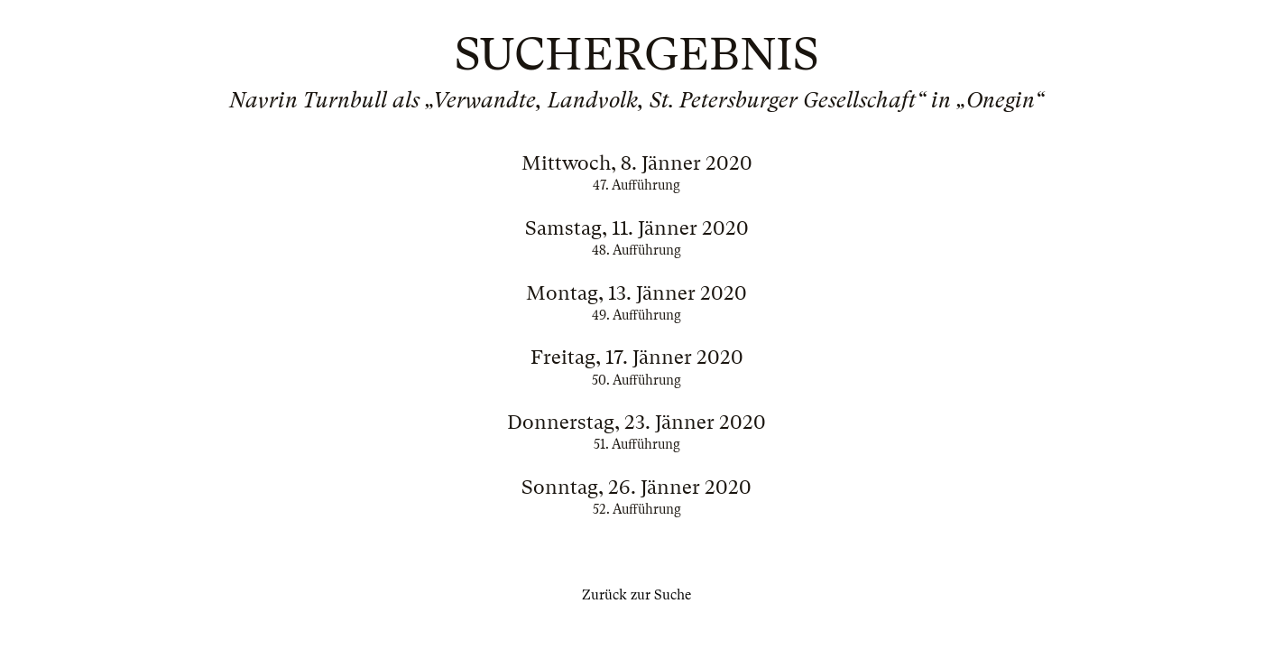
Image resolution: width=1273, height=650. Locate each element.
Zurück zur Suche (636, 595)
